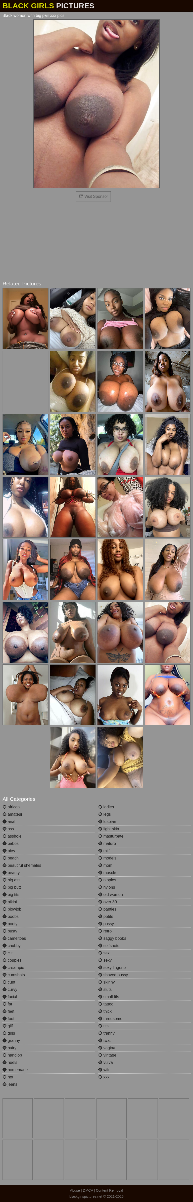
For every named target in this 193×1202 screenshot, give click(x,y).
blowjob (12, 909)
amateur (12, 814)
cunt (9, 982)
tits (103, 1026)
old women (110, 894)
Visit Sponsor (93, 196)
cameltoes (14, 938)
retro (105, 931)
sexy (105, 960)
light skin (108, 829)
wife (104, 1070)
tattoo (105, 1004)
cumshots (14, 975)
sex (104, 953)
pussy (106, 924)
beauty (11, 873)
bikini (10, 902)
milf (104, 851)
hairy (9, 1048)
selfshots (108, 946)
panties (107, 909)
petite (105, 916)
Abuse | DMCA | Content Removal (96, 1190)
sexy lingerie (112, 967)
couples (12, 960)
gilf (8, 1026)
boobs (11, 916)
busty (10, 931)
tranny (106, 1033)
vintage (107, 1055)
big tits (11, 894)
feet (8, 1011)
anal (9, 821)
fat (7, 1004)
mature (107, 843)
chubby (12, 946)
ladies (106, 807)
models (107, 858)
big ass (11, 880)
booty (10, 924)
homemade (15, 1070)
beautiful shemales (22, 865)
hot (8, 1077)
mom (105, 865)
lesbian (107, 821)
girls (9, 1033)
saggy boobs (112, 938)
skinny (106, 982)
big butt (12, 887)
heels (10, 1062)
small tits (108, 997)
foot (8, 1019)
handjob (12, 1055)
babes (11, 843)
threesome (110, 1019)
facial (10, 997)
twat (104, 1040)
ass (8, 829)
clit (8, 953)
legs (104, 814)
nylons (106, 887)
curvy (10, 989)
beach (11, 858)
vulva (105, 1062)
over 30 (107, 902)
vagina (106, 1048)
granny (11, 1040)
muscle (107, 873)
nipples (107, 880)
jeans (10, 1084)
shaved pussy (113, 975)
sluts (105, 989)
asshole (12, 836)
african (11, 807)
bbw (9, 851)
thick (105, 1011)
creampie (13, 967)
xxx (103, 1077)
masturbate (110, 836)
